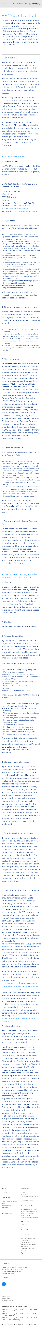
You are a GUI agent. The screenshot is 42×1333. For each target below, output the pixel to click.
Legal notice (7, 1296)
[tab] (21, 1297)
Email (6, 1277)
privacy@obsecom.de (19, 209)
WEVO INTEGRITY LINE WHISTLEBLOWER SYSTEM (19, 1324)
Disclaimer (6, 1298)
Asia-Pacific (20, 4)
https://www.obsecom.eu (24, 212)
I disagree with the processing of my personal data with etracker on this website (21, 986)
